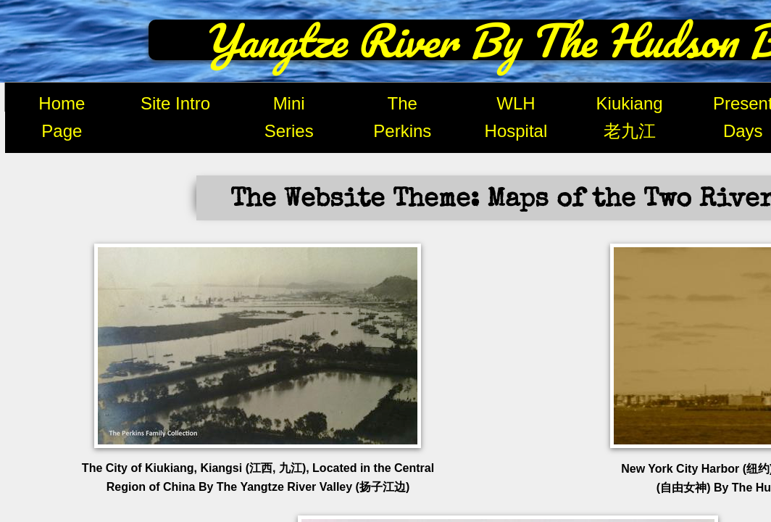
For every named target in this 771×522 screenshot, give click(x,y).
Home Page (61, 117)
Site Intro (175, 103)
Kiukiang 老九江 (629, 117)
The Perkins (402, 117)
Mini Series (289, 117)
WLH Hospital (516, 117)
